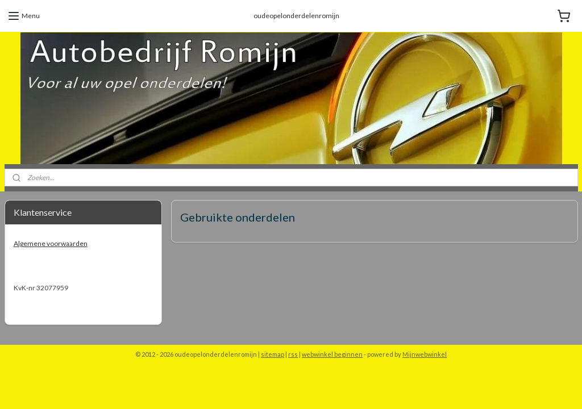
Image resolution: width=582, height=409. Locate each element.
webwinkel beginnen (332, 354)
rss (293, 354)
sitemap (272, 354)
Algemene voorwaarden (51, 243)
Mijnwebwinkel (424, 354)
